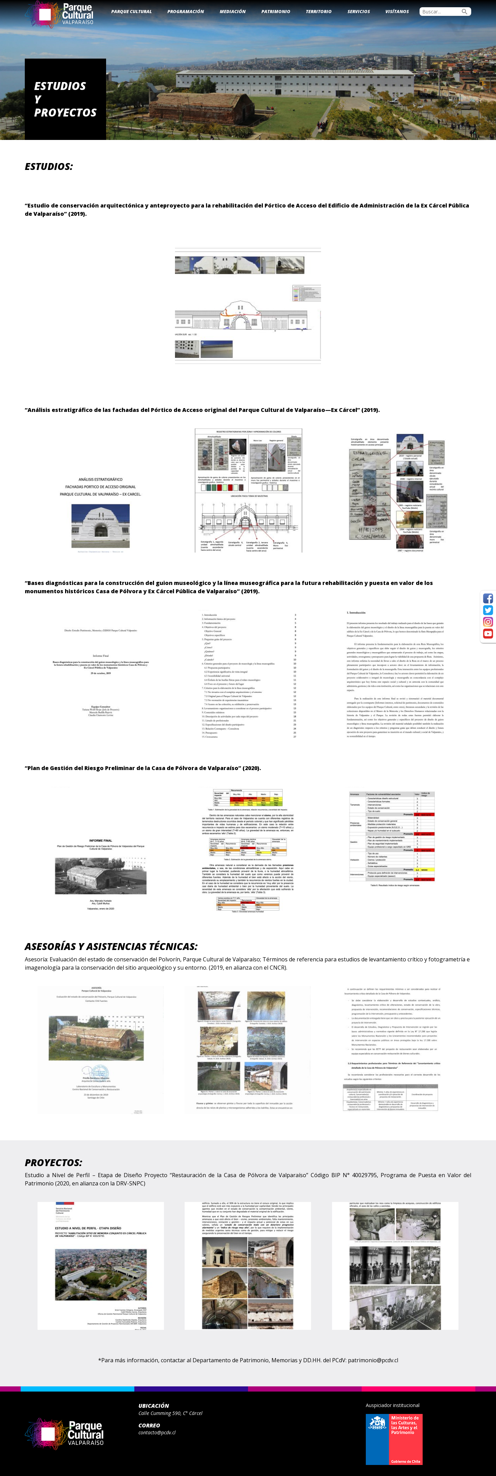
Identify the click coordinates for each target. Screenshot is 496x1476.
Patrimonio (275, 11)
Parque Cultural (131, 11)
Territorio (319, 11)
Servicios (359, 11)
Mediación (233, 11)
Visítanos (397, 11)
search (464, 12)
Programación (185, 11)
